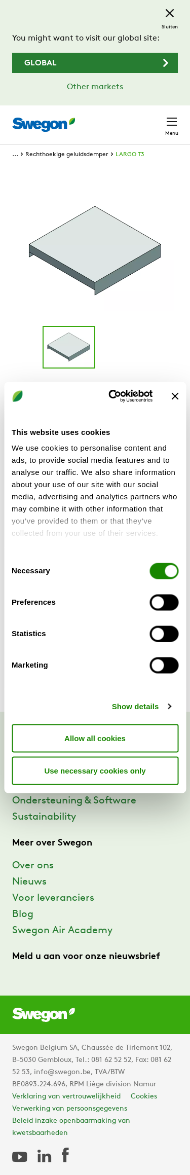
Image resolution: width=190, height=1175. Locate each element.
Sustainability (44, 817)
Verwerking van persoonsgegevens (69, 1109)
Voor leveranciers (53, 898)
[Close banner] (174, 395)
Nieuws (29, 882)
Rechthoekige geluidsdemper (66, 155)
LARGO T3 (130, 155)
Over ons (33, 866)
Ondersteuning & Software (74, 801)
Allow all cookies (95, 737)
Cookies (144, 1096)
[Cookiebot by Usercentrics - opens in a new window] (113, 396)
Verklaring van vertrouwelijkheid (66, 1096)
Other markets (95, 87)
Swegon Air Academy (62, 931)
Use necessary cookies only (94, 770)
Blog (22, 914)
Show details (135, 706)
